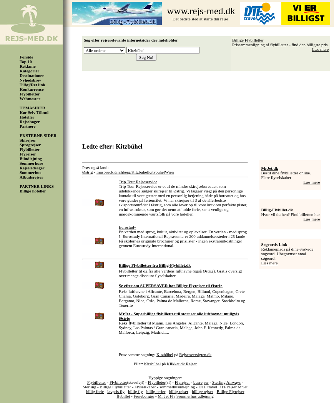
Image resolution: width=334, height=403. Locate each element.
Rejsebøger (30, 121)
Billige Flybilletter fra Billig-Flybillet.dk (155, 265)
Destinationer (32, 75)
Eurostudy (127, 227)
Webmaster (30, 98)
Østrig (87, 172)
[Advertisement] (208, 104)
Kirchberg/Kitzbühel (130, 172)
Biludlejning (31, 158)
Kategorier (29, 71)
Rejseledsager (32, 168)
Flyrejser (28, 154)
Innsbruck (104, 172)
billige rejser (202, 391)
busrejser (201, 382)
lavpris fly (116, 391)
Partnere (27, 126)
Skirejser (28, 140)
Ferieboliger (143, 396)
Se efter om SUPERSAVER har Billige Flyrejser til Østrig (171, 285)
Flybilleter (156, 382)
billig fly (135, 391)
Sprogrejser (30, 144)
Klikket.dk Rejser (182, 363)
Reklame (28, 66)
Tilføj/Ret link (32, 84)
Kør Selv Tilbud (34, 112)
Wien (169, 172)
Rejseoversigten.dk (195, 354)
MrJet (243, 387)
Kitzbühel (156, 172)
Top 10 (26, 61)
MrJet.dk (269, 168)
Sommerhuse (31, 163)
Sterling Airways (226, 382)
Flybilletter (30, 94)
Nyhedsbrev (30, 80)
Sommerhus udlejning (195, 396)
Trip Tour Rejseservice (138, 181)
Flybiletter (118, 382)
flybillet (123, 396)
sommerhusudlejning (177, 387)
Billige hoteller (33, 191)
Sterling (89, 387)
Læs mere (320, 49)
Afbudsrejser (31, 177)
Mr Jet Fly (166, 396)
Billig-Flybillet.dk (277, 209)
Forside (26, 57)
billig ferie (95, 391)
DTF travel (207, 387)
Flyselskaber (145, 387)
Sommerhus (30, 172)
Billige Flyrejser (230, 391)
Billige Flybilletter (248, 40)
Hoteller (27, 117)
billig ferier (156, 391)
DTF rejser (227, 387)
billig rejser (178, 391)
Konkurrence (32, 89)
